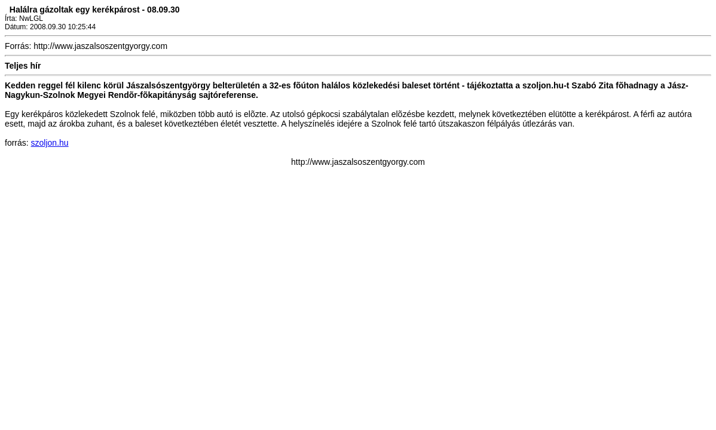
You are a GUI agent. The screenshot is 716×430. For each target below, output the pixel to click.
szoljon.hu (50, 143)
